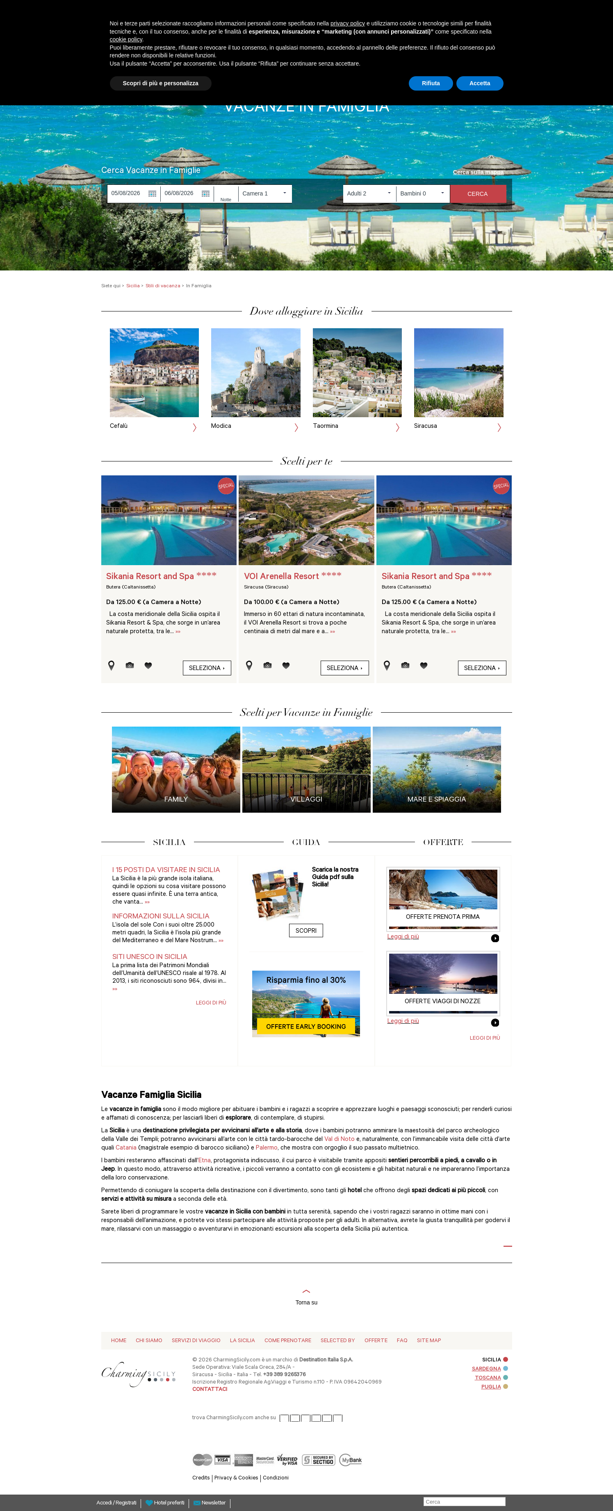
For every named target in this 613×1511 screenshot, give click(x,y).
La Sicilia (242, 1341)
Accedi (104, 1503)
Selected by (338, 1341)
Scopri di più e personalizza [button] (160, 83)
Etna (204, 1161)
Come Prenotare (287, 1341)
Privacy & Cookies (236, 1478)
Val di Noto (339, 1139)
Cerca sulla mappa (482, 172)
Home (118, 1341)
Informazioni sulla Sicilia (161, 917)
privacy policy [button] (347, 23)
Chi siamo (149, 1341)
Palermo (267, 1148)
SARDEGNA (490, 1369)
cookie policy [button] (126, 39)
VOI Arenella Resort (293, 577)
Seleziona (207, 669)
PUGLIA (494, 1387)
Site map (429, 1341)
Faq (402, 1341)
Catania (127, 1148)
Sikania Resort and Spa (161, 577)
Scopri (306, 931)
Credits (201, 1478)
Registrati (126, 1503)
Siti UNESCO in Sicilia (149, 958)
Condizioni (276, 1478)
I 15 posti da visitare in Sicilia (166, 871)
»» (177, 632)
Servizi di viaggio (196, 1341)
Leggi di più (211, 1003)
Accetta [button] (479, 83)
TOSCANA (491, 1378)
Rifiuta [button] (431, 83)
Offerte (376, 1341)
